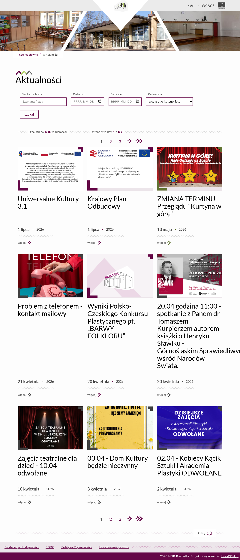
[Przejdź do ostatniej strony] (139, 141)
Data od (79, 94)
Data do (116, 94)
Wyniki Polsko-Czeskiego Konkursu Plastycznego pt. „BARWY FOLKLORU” (117, 321)
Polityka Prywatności (76, 547)
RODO (50, 547)
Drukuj (206, 533)
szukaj (29, 114)
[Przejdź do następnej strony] (129, 141)
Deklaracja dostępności (21, 547)
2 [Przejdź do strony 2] (112, 140)
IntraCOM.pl (229, 556)
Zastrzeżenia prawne (114, 547)
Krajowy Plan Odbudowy (106, 202)
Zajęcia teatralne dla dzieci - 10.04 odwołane (47, 465)
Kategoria (155, 94)
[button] (100, 101)
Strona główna (28, 54)
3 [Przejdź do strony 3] (121, 140)
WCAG (208, 6)
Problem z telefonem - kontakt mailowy (50, 310)
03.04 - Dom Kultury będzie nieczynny (117, 462)
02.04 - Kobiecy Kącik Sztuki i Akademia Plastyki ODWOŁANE (189, 465)
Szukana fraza (32, 94)
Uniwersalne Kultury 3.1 (48, 202)
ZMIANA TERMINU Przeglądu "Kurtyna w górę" (189, 206)
